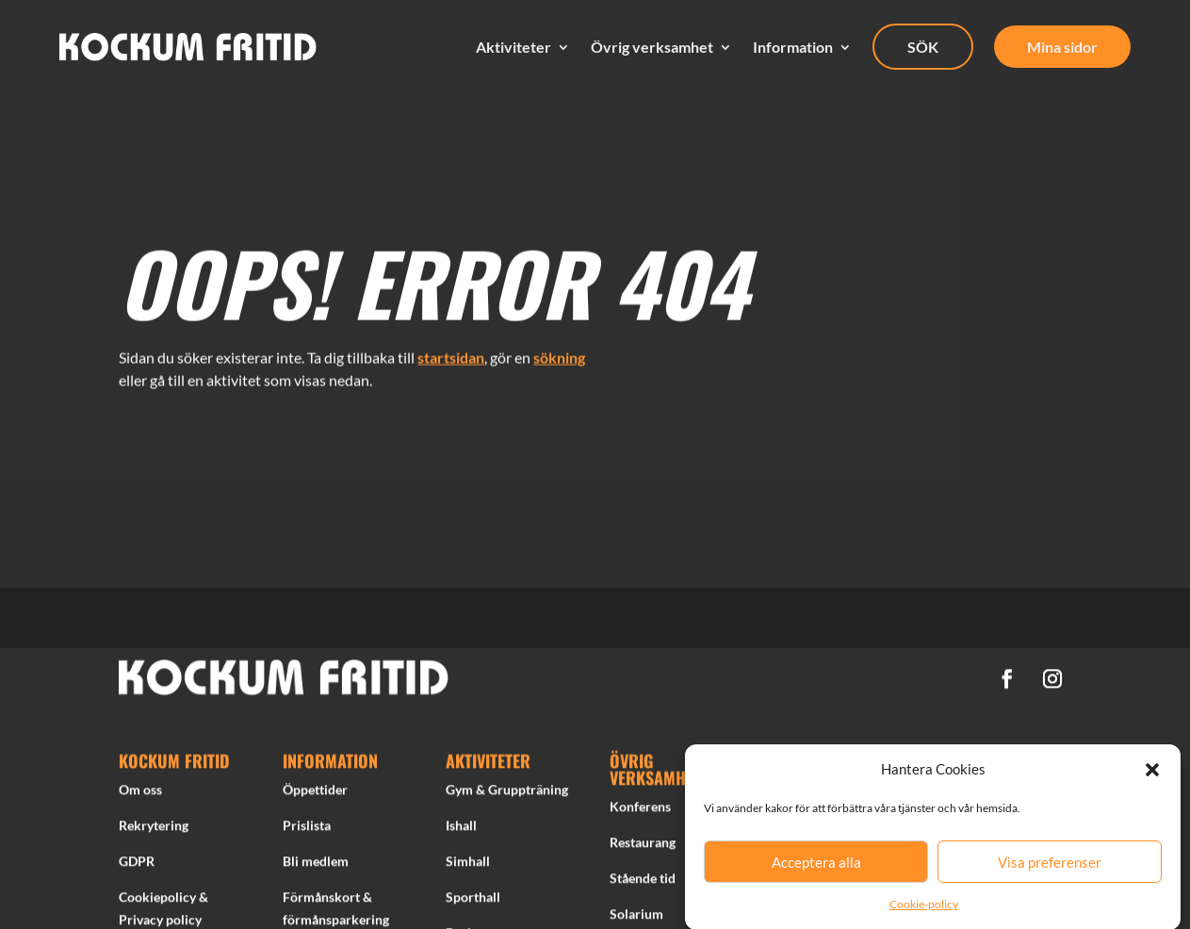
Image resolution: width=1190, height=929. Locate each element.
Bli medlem (316, 864)
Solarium (636, 916)
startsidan (450, 353)
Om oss (140, 793)
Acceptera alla (816, 868)
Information (793, 47)
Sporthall (473, 899)
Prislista (307, 829)
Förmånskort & (327, 899)
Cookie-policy (923, 911)
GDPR (137, 864)
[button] (1152, 776)
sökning (559, 353)
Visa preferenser (1049, 868)
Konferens (640, 810)
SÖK (922, 47)
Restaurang (643, 846)
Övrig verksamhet (652, 47)
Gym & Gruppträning (507, 793)
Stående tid (643, 881)
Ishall (461, 829)
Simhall (468, 864)
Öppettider (315, 793)
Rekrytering (153, 829)
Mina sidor (1062, 47)
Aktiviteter (513, 47)
